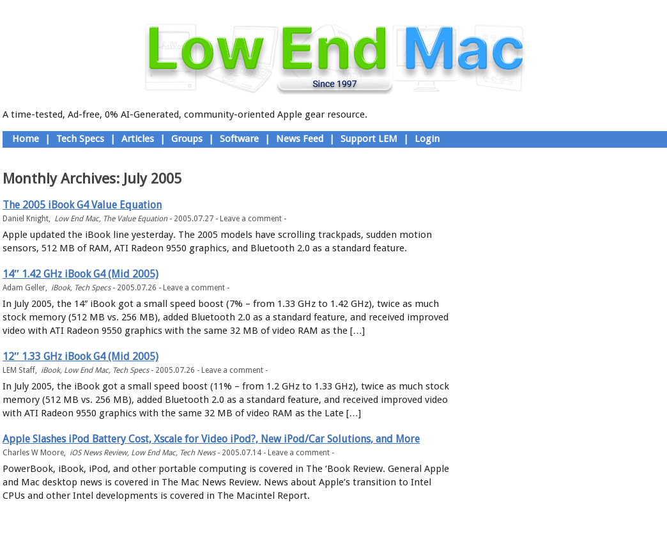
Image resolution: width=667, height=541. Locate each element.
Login (427, 139)
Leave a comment (251, 218)
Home (25, 139)
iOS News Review (98, 452)
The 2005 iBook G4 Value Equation (82, 205)
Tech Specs (80, 139)
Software (239, 139)
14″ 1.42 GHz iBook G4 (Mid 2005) (80, 274)
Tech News (197, 452)
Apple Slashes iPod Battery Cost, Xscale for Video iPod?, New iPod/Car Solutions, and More (211, 439)
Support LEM (369, 139)
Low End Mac (76, 218)
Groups (187, 139)
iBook (60, 287)
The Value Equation (135, 218)
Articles (137, 139)
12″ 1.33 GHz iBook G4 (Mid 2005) (80, 356)
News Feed (299, 139)
